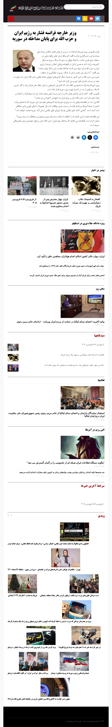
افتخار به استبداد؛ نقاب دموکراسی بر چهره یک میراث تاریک (86, 203)
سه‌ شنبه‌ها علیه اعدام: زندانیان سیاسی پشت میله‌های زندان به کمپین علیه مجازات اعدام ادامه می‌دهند (61, 472)
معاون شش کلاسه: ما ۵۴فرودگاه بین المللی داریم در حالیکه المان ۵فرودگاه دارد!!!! (39, 699)
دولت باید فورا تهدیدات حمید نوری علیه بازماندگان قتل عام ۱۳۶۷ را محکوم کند (71, 266)
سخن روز (100, 289)
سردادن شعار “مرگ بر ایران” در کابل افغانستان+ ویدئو (28, 673)
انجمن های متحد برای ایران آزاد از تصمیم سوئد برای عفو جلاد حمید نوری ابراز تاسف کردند (67, 275)
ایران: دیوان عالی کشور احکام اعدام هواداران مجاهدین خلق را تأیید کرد (70, 256)
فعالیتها (101, 380)
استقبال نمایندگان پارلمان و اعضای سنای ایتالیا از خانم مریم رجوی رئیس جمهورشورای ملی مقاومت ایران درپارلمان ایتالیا (56, 415)
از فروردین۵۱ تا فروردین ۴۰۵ (24, 201)
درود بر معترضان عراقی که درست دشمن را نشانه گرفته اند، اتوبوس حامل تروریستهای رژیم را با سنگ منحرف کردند (49, 622)
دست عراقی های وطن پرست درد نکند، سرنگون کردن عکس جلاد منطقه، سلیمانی (69, 596)
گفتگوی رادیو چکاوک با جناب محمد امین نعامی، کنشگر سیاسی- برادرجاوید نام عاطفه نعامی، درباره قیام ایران (48, 544)
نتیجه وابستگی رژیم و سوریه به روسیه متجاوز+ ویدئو (70, 673)
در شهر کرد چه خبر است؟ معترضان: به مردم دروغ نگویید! (79, 647)
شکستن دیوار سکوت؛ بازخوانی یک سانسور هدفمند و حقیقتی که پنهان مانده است (74, 365)
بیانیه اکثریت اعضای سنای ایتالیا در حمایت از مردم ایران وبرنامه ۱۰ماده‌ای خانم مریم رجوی (60, 321)
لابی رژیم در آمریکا (94, 430)
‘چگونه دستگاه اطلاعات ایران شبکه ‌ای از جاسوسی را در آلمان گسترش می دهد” (65, 462)
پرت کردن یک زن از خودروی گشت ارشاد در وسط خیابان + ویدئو (32, 647)
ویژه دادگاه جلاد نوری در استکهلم (88, 223)
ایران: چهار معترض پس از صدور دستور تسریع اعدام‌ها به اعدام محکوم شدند (54, 203)
